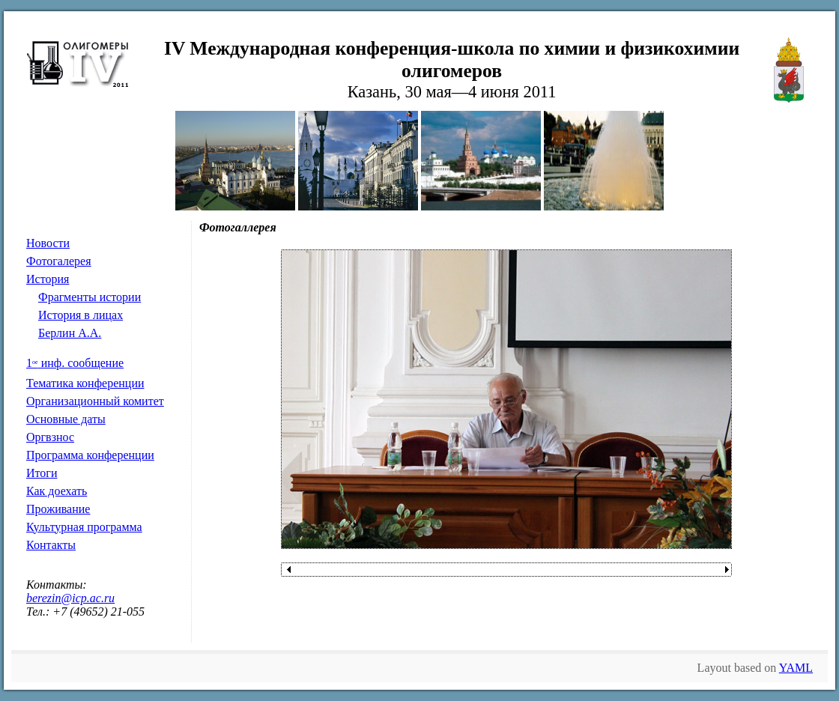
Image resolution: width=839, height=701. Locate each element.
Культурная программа (84, 527)
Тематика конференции (85, 383)
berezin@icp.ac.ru (70, 598)
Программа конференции (90, 455)
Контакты (51, 544)
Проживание (58, 509)
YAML (796, 667)
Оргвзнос (50, 437)
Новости (48, 243)
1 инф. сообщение (75, 362)
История (47, 279)
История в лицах (80, 315)
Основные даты (66, 419)
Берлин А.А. (69, 333)
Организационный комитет (95, 401)
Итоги (41, 473)
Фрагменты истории (89, 297)
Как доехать (56, 491)
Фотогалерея (58, 261)
